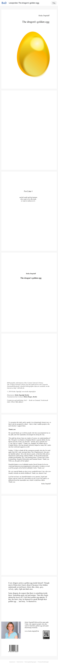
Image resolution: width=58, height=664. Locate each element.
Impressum (12, 662)
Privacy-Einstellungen (43, 662)
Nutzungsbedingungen (30, 662)
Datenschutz (20, 662)
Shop (53, 3)
